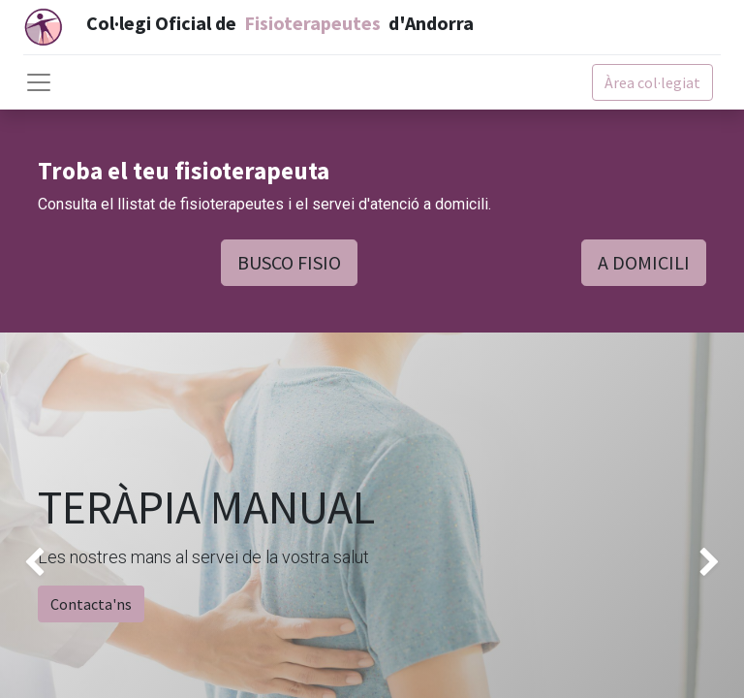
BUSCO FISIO (289, 262)
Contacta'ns (91, 604)
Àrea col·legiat (652, 82)
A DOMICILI (644, 262)
